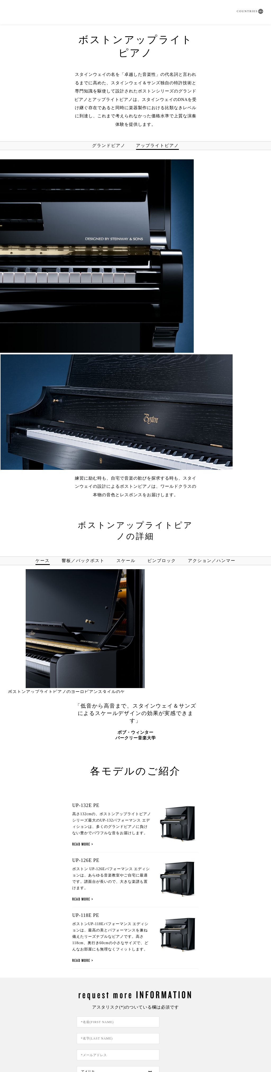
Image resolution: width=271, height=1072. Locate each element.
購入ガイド (38, 28)
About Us (221, 1012)
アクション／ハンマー (212, 318)
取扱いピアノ (99, 28)
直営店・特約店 (142, 28)
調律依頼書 (135, 1012)
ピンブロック (161, 318)
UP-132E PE (53, 564)
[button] (257, 5)
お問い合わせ (230, 28)
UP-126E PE (53, 641)
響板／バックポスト (83, 318)
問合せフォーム (49, 1012)
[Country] (177, 854)
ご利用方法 (97, 1040)
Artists (198, 28)
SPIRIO (67, 28)
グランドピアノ (108, 137)
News (174, 28)
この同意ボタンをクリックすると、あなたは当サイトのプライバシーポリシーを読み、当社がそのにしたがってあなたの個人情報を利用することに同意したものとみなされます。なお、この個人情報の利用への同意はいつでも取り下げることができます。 (139, 912)
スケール (126, 318)
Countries (243, 4)
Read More (49, 596)
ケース (42, 318)
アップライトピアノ (157, 137)
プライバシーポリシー (200, 908)
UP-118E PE (53, 718)
